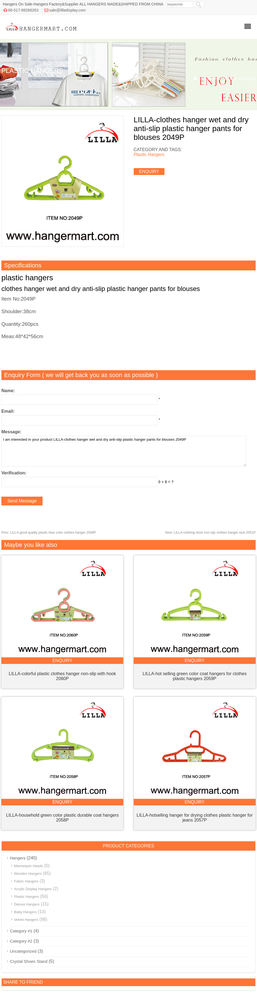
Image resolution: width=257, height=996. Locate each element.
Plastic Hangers (240, 78)
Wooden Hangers (28, 874)
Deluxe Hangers (27, 904)
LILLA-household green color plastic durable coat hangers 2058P (62, 817)
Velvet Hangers (26, 920)
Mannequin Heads (28, 866)
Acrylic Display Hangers (33, 889)
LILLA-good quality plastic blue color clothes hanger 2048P (48, 532)
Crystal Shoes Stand (29, 961)
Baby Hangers (25, 912)
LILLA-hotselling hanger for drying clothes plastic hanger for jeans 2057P (195, 817)
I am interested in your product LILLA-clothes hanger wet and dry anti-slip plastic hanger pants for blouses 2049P (123, 451)
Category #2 (21, 941)
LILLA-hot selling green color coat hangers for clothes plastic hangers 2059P (195, 676)
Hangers (211, 78)
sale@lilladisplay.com (67, 10)
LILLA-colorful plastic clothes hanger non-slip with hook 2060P (62, 676)
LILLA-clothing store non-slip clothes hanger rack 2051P (210, 532)
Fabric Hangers (26, 881)
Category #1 (21, 931)
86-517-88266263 (23, 10)
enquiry (149, 171)
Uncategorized (23, 951)
